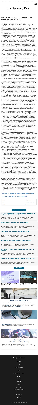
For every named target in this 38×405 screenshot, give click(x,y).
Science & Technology (19, 367)
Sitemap (19, 384)
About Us (19, 378)
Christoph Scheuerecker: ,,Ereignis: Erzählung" (19, 341)
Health (27, 1)
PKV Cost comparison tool (17, 306)
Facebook (19, 397)
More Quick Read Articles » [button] (19, 267)
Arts (24, 1)
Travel (31, 1)
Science (19, 1)
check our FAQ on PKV (10, 305)
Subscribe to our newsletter (19, 389)
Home (2, 1)
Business (15, 1)
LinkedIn (19, 399)
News (6, 1)
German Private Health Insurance (19, 300)
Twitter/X (19, 396)
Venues (35, 1)
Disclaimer (19, 382)
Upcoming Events (19, 339)
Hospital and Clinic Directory (19, 321)
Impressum (19, 381)
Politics (10, 1)
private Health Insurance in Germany (10, 302)
